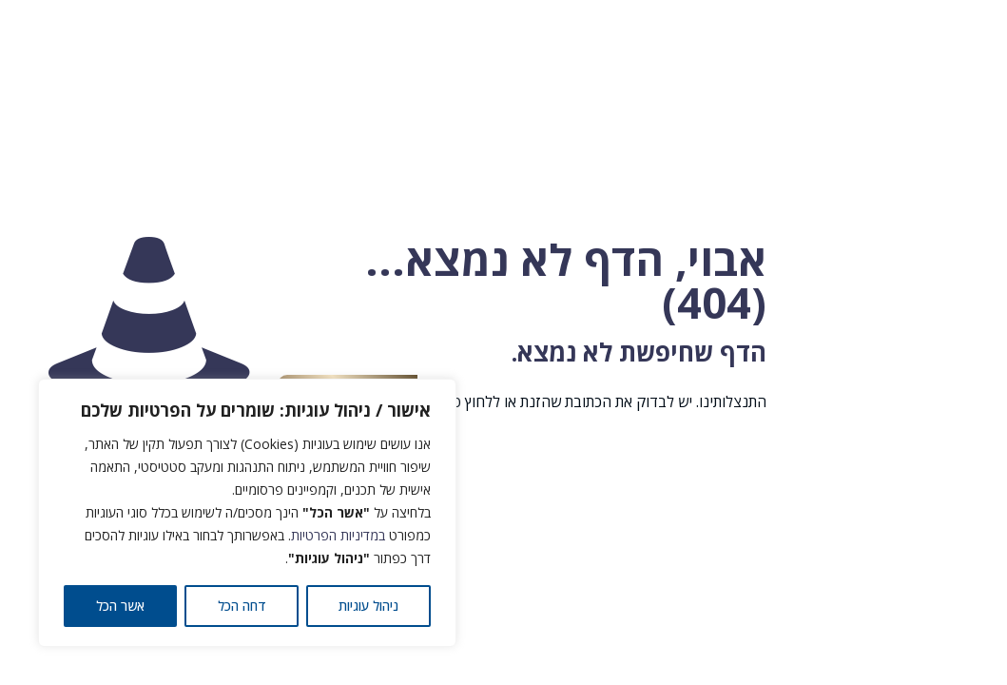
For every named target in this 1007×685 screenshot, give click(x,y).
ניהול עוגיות (368, 606)
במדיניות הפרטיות (338, 535)
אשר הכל (120, 606)
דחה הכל (242, 606)
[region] (247, 513)
